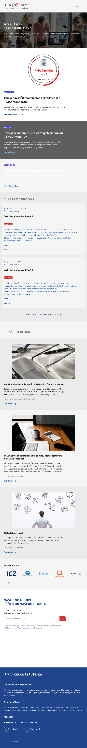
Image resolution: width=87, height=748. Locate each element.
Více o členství (11, 152)
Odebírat (62, 618)
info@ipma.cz (10, 722)
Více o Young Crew (13, 186)
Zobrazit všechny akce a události (43, 315)
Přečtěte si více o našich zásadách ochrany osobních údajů (23, 628)
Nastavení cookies (11, 741)
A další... (7, 583)
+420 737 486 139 (29, 722)
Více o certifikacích (13, 114)
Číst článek (10, 404)
